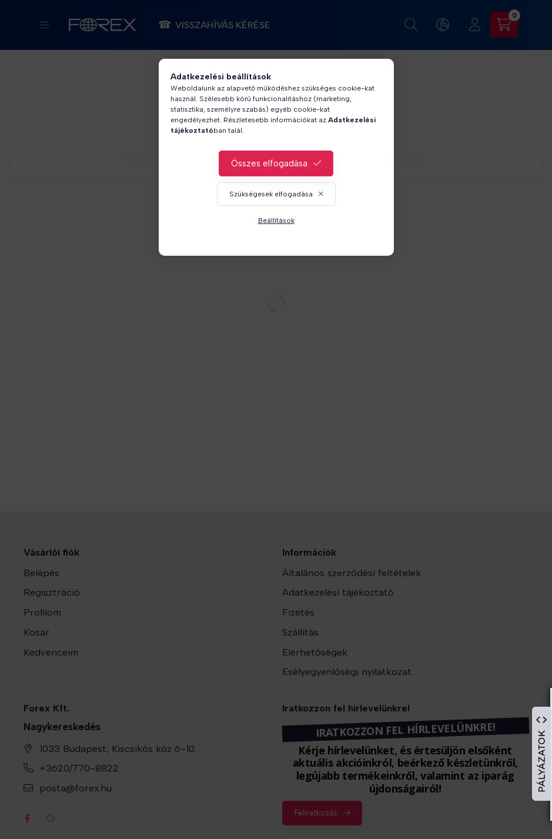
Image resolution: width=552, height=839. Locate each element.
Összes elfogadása (269, 163)
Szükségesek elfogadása (271, 194)
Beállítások (276, 220)
